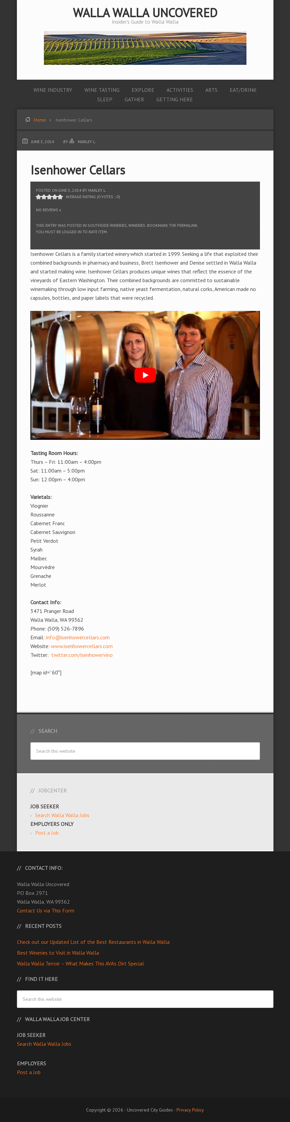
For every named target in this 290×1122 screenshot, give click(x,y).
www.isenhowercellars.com (82, 646)
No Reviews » (48, 209)
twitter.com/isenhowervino (81, 654)
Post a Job (47, 832)
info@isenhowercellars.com (78, 637)
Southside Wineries (107, 225)
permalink (187, 225)
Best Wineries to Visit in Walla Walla (58, 952)
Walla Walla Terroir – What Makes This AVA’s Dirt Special (80, 963)
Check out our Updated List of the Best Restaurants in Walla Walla (93, 941)
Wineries (136, 225)
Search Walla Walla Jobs (62, 815)
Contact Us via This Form (45, 910)
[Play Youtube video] (145, 375)
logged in (71, 231)
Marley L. (97, 190)
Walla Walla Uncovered (145, 13)
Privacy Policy (190, 1110)
